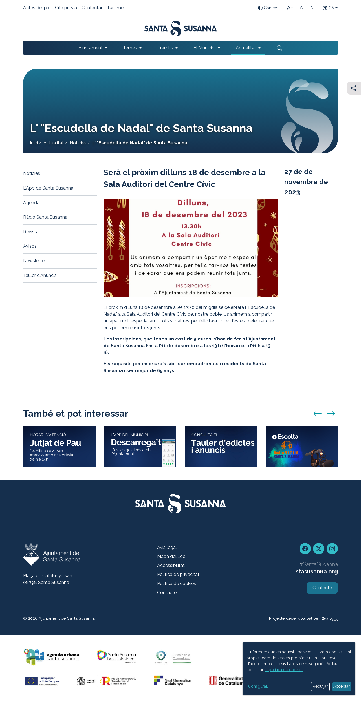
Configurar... (259, 686)
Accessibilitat (171, 565)
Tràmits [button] (165, 47)
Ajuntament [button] (90, 47)
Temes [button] (130, 47)
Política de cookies (176, 583)
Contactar (92, 8)
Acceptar (341, 686)
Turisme (115, 8)
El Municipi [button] (204, 47)
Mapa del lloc (171, 556)
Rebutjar (320, 686)
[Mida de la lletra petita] (312, 8)
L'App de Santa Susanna (48, 188)
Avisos (30, 246)
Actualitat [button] (246, 47)
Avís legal (167, 547)
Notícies (78, 143)
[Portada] (180, 28)
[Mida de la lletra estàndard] (301, 8)
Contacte (167, 592)
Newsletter (34, 260)
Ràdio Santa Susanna (45, 217)
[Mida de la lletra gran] (290, 8)
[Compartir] (354, 88)
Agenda (31, 202)
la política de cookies (284, 669)
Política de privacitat (178, 574)
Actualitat (53, 143)
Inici (34, 143)
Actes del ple (36, 8)
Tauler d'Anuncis (40, 275)
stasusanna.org (317, 571)
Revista (31, 231)
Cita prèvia (66, 8)
